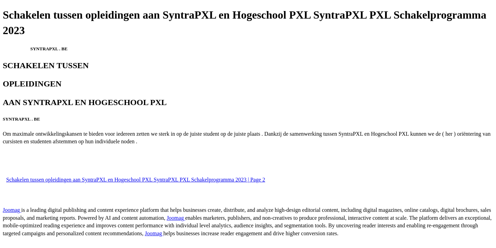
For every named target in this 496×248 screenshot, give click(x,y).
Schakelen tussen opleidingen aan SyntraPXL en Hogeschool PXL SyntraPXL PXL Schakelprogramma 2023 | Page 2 (135, 180)
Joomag (12, 210)
